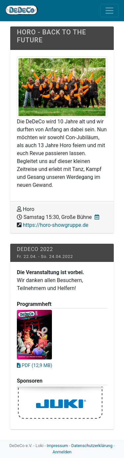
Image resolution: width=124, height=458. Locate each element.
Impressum (57, 445)
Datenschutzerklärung (92, 445)
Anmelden (62, 451)
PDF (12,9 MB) (34, 365)
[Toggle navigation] (109, 10)
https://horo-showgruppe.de (55, 225)
